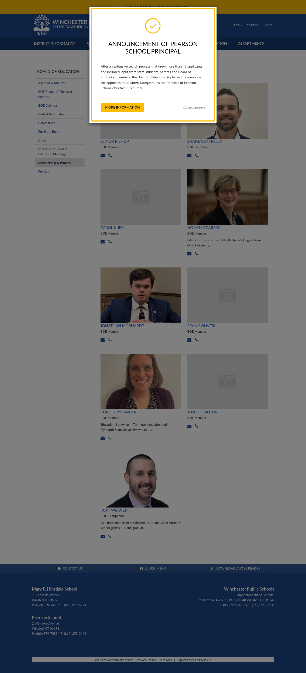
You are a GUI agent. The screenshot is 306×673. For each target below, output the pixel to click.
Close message (194, 107)
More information (122, 107)
